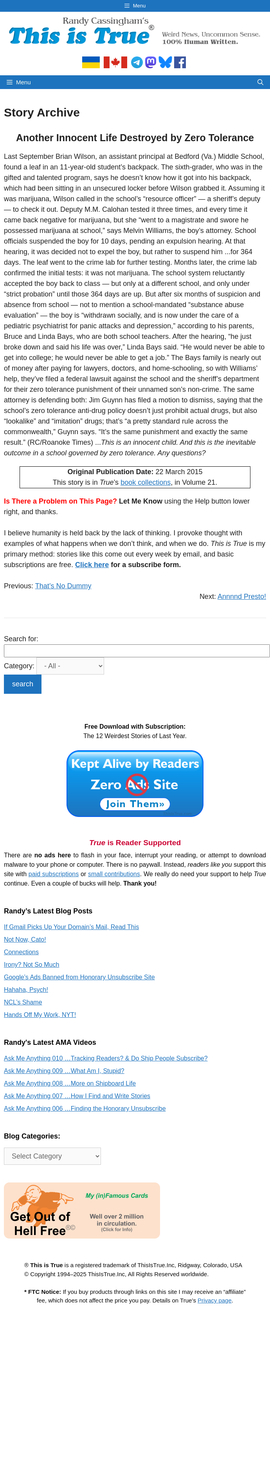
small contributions (114, 874)
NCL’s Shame (23, 1002)
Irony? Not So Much (31, 964)
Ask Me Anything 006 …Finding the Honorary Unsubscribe (85, 1108)
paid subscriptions (54, 874)
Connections (21, 952)
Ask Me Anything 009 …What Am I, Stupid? (64, 1071)
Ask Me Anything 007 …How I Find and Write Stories (77, 1096)
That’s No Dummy (63, 586)
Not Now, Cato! (25, 939)
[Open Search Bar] (260, 82)
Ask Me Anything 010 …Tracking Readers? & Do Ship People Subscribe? (106, 1058)
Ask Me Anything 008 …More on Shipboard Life (70, 1083)
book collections (146, 482)
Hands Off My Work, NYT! (40, 1014)
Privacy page (215, 1300)
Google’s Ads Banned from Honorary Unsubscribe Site (79, 977)
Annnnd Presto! (242, 596)
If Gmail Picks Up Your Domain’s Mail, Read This (71, 927)
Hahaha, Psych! (26, 989)
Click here (92, 565)
